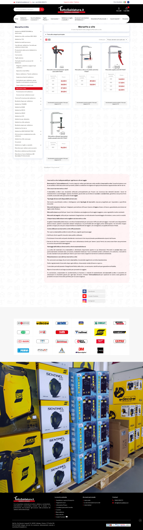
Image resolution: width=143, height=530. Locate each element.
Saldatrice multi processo (23, 42)
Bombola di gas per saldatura (24, 101)
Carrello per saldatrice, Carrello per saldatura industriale (26, 46)
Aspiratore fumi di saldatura (25, 77)
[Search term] (26, 9)
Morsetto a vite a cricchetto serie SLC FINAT (86, 70)
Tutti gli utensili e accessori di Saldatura (24, 61)
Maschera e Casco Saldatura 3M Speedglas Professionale (24, 155)
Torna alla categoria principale (55, 34)
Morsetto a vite (22, 27)
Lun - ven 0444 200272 (38, 2)
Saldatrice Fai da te (21, 128)
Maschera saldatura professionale (25, 151)
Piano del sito (60, 514)
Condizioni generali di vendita (64, 507)
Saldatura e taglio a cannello (23, 145)
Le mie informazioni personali (92, 502)
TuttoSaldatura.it (74, 290)
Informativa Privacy (61, 505)
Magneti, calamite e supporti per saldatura (26, 66)
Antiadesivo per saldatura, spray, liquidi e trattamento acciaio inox (26, 81)
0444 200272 (119, 500)
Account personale (89, 497)
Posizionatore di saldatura (24, 91)
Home (16, 19)
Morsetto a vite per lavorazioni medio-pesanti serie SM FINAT (57, 137)
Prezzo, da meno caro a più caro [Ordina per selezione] (117, 40)
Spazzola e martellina (22, 70)
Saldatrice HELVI (20, 113)
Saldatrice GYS (19, 116)
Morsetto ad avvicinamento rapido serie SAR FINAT (58, 70)
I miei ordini (87, 500)
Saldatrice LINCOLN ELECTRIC (24, 131)
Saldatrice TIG (19, 39)
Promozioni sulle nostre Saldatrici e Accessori (26, 51)
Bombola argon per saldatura (24, 125)
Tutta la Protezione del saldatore (25, 98)
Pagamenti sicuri (61, 502)
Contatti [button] (58, 510)
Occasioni (125, 19)
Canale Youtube (62, 517)
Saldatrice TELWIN (20, 104)
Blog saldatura (60, 512)
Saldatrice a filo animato (22, 122)
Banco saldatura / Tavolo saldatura (27, 74)
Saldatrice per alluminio (22, 119)
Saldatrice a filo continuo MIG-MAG (26, 36)
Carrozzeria (18, 55)
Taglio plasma (19, 58)
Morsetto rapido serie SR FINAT (115, 69)
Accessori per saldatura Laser (25, 95)
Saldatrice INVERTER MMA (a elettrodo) (24, 32)
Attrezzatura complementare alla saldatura (25, 135)
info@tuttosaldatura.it (21, 2)
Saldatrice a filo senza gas (23, 139)
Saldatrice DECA (20, 110)
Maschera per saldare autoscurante (26, 148)
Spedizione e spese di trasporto (65, 500)
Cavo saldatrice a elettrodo (24, 85)
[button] (36, 19)
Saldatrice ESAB (20, 107)
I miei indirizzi (87, 505)
